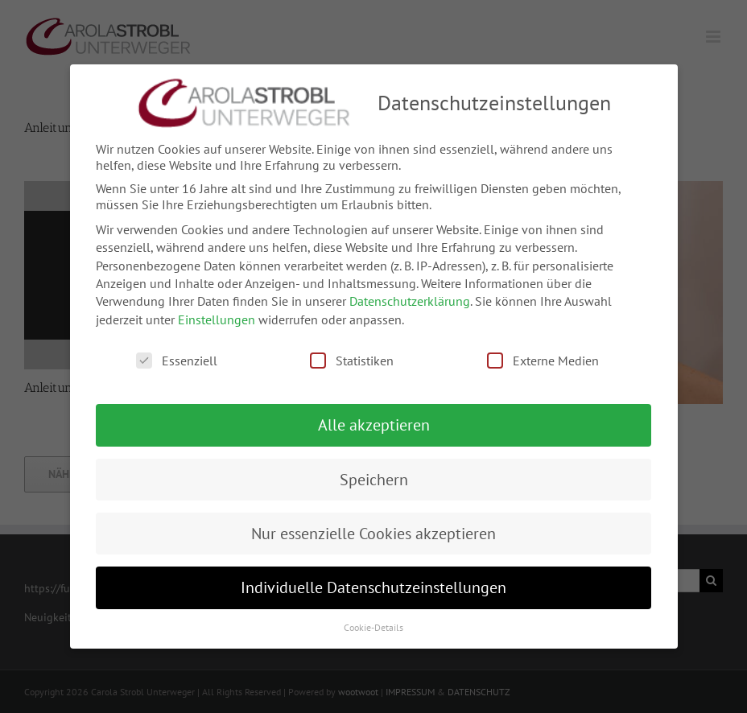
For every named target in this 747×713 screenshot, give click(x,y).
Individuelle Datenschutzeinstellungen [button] (373, 580)
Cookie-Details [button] (373, 619)
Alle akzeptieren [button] (374, 417)
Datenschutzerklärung (409, 294)
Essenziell (176, 353)
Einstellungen (216, 311)
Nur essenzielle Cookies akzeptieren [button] (373, 525)
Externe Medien (543, 353)
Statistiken (352, 353)
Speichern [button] (374, 471)
